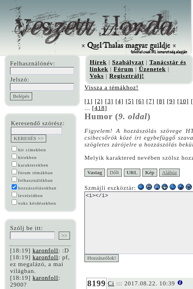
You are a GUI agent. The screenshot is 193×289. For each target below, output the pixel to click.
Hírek (98, 62)
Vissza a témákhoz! (111, 87)
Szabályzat (128, 62)
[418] (92, 108)
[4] (121, 101)
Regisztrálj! (126, 76)
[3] (110, 101)
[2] (99, 101)
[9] (174, 101)
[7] (153, 101)
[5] (131, 101)
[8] (164, 101)
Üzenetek (152, 69)
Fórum (123, 69)
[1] (88, 101)
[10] (187, 101)
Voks (97, 76)
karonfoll (45, 250)
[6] (142, 101)
